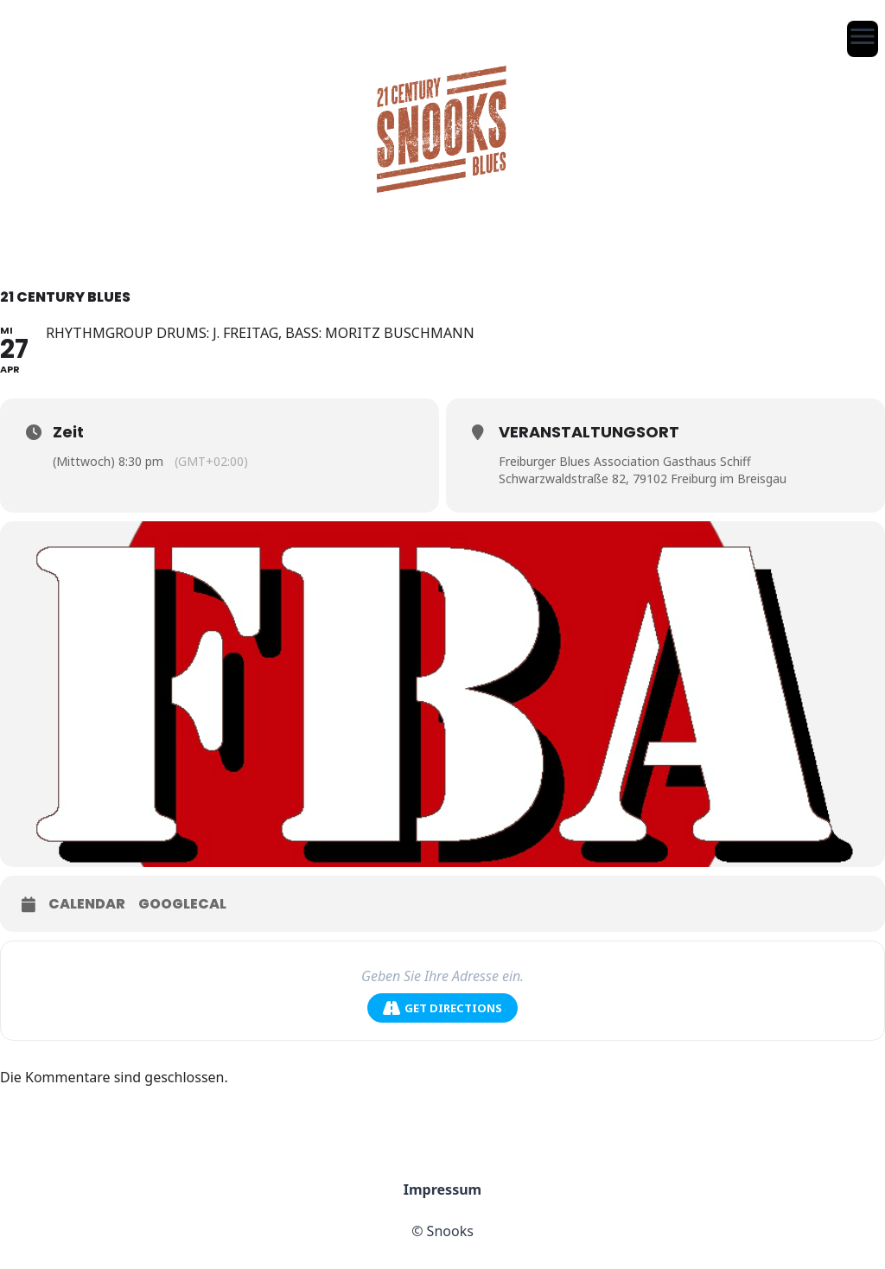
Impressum (442, 1189)
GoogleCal (182, 904)
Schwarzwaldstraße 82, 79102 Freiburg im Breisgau (642, 478)
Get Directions (442, 1008)
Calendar (86, 904)
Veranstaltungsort (589, 432)
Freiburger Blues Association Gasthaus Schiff (625, 461)
